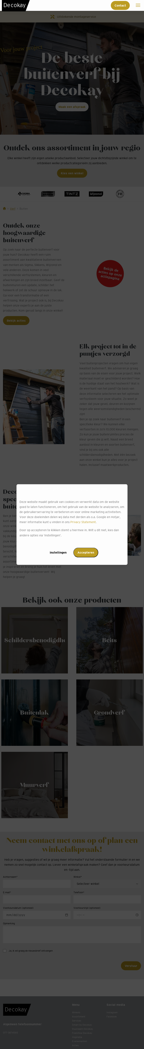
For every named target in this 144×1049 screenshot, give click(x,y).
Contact (120, 5)
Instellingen (58, 552)
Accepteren (85, 552)
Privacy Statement (83, 522)
